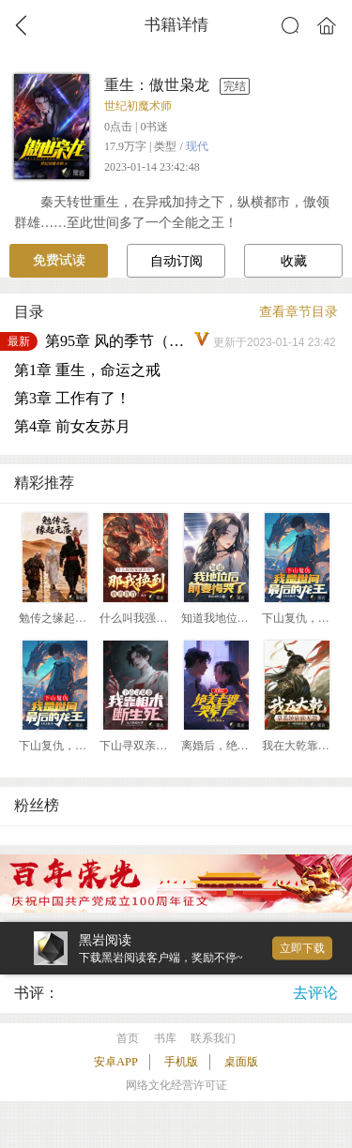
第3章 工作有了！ (72, 398)
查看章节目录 (298, 312)
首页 (127, 1038)
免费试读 (59, 260)
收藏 (294, 261)
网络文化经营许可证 (176, 1085)
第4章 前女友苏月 (72, 426)
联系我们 (213, 1038)
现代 (197, 146)
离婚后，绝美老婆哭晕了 (243, 745)
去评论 (315, 993)
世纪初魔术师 (138, 106)
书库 (165, 1038)
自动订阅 (176, 261)
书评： (36, 993)
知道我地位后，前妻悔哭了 (248, 618)
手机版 (181, 1061)
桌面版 (241, 1061)
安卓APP (116, 1061)
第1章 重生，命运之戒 (87, 370)
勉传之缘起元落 (58, 618)
